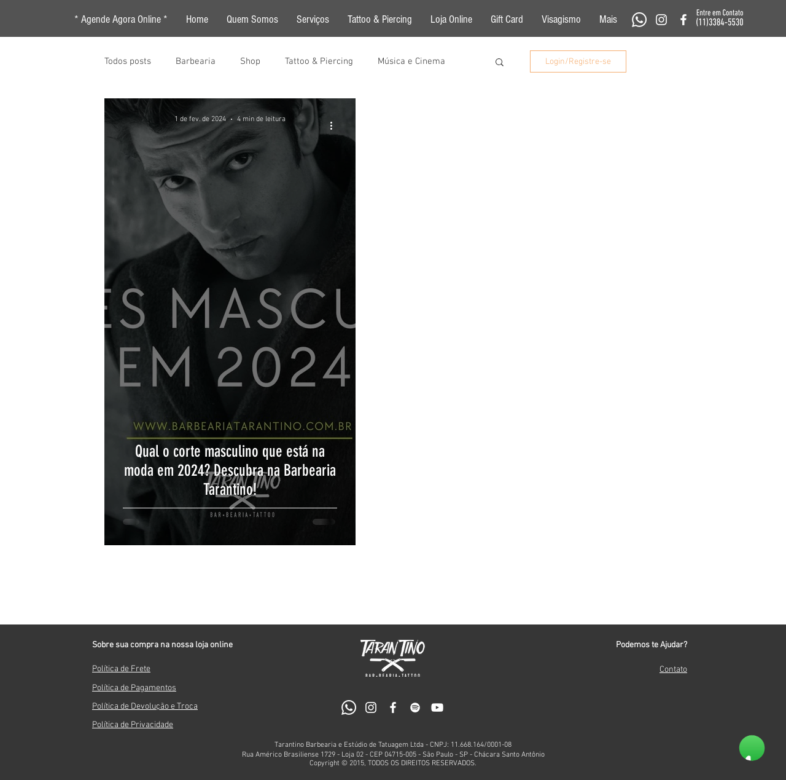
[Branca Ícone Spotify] (415, 707)
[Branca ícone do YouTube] (437, 707)
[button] (608, 19)
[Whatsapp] (639, 19)
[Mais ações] (335, 125)
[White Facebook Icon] (683, 19)
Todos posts (127, 61)
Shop (250, 61)
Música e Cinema (411, 61)
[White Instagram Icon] (661, 19)
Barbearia (196, 61)
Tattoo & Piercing (319, 61)
